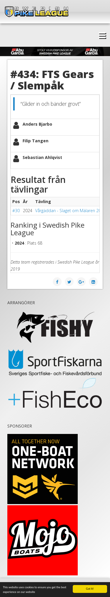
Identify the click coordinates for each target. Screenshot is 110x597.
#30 (16, 210)
